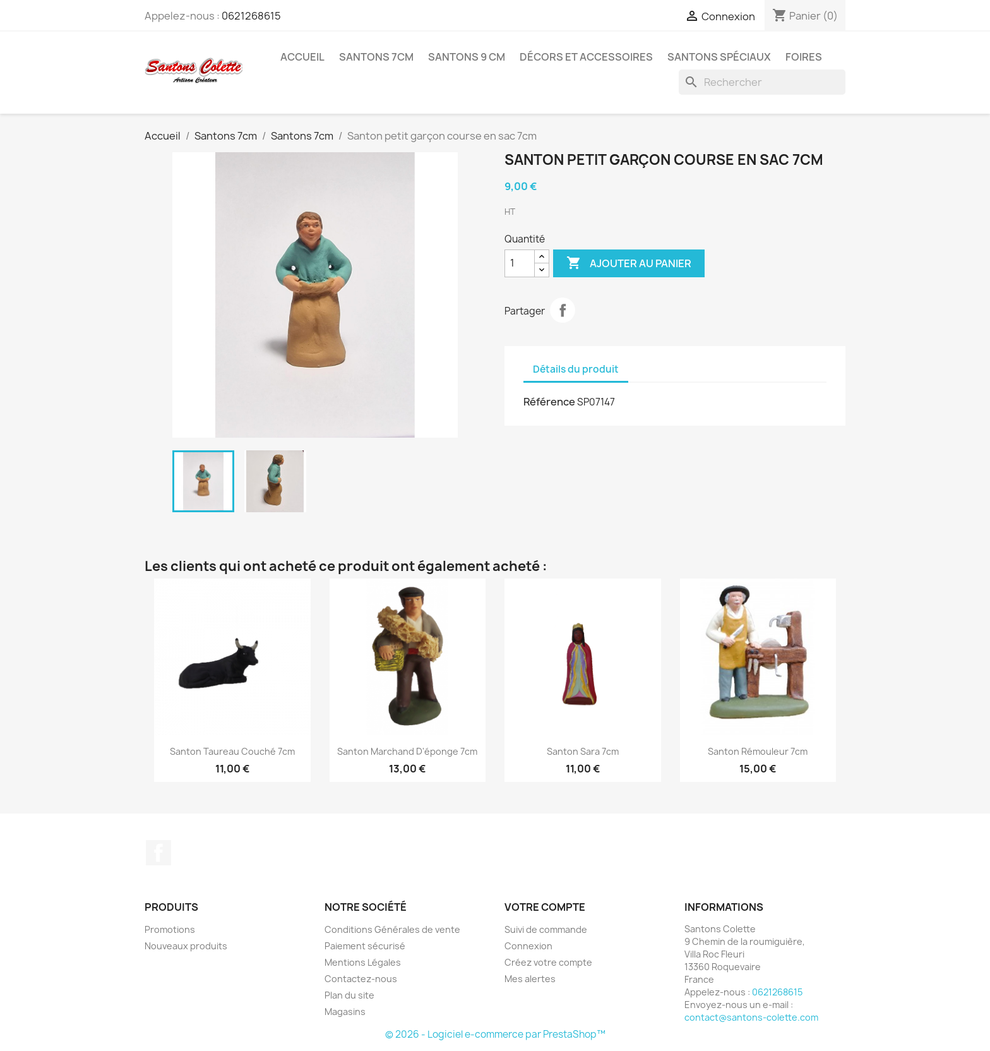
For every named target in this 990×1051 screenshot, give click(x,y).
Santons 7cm (376, 57)
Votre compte (544, 907)
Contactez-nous (361, 979)
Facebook (158, 852)
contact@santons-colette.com (751, 1017)
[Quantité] (519, 263)
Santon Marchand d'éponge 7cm (407, 751)
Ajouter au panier (628, 263)
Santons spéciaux (719, 57)
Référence (549, 401)
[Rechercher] (762, 82)
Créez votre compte (548, 962)
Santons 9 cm (466, 57)
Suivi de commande (545, 929)
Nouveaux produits (186, 946)
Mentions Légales (363, 962)
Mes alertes (530, 979)
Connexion (528, 946)
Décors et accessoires (586, 57)
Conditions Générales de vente (392, 929)
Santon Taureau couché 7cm (232, 751)
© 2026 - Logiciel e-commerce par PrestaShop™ (495, 1034)
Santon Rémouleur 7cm (758, 751)
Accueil (302, 57)
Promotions (170, 929)
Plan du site (349, 995)
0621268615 (251, 16)
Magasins (345, 1012)
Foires (803, 57)
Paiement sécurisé (365, 946)
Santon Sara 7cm (583, 751)
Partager (562, 310)
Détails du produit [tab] (576, 369)
